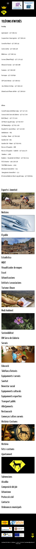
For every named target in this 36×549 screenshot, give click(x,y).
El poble (4, 235)
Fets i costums (7, 449)
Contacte (5, 502)
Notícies (5, 212)
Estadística (6, 257)
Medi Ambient (7, 310)
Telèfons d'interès (9, 371)
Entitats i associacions (11, 283)
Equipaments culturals (11, 391)
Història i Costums (9, 421)
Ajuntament (6, 454)
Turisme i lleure (8, 288)
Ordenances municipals (11, 507)
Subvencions (6, 477)
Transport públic (8, 401)
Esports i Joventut (9, 190)
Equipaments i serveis (10, 376)
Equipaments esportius (11, 396)
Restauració (6, 411)
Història (4, 444)
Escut (3, 272)
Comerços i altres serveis (12, 416)
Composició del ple (9, 487)
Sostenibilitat (7, 333)
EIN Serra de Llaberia (10, 338)
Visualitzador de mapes (11, 267)
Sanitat (4, 381)
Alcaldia (4, 482)
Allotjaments (7, 406)
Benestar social (8, 386)
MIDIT (3, 262)
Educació (5, 366)
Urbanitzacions (8, 278)
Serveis (4, 343)
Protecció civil (7, 497)
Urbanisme (6, 492)
